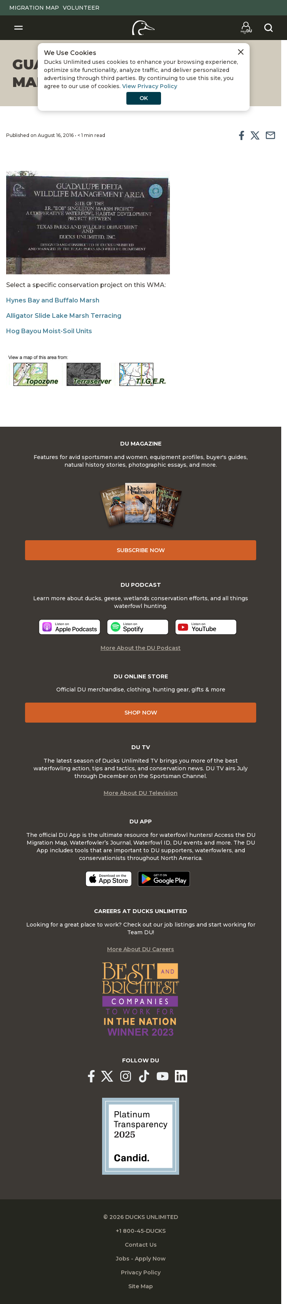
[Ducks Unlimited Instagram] (125, 1076)
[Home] (143, 27)
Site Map (140, 1286)
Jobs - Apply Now (141, 1258)
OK (143, 98)
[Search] (268, 27)
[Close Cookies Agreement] (240, 52)
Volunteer (81, 7)
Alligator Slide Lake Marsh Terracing (63, 315)
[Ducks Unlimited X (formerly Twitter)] (107, 1076)
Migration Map (34, 7)
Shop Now (140, 712)
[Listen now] (70, 627)
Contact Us (141, 1244)
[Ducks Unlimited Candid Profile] (140, 1135)
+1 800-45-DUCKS (141, 1230)
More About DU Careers (140, 949)
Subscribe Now (141, 550)
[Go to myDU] (246, 27)
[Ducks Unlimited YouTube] (162, 1076)
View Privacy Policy (149, 86)
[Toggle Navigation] (18, 27)
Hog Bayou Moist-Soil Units (49, 331)
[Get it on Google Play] (164, 879)
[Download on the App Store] (109, 879)
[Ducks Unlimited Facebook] (91, 1076)
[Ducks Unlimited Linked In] (181, 1076)
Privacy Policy (141, 1272)
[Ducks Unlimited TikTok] (144, 1076)
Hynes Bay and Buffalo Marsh (52, 300)
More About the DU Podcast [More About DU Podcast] (141, 647)
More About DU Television (141, 793)
